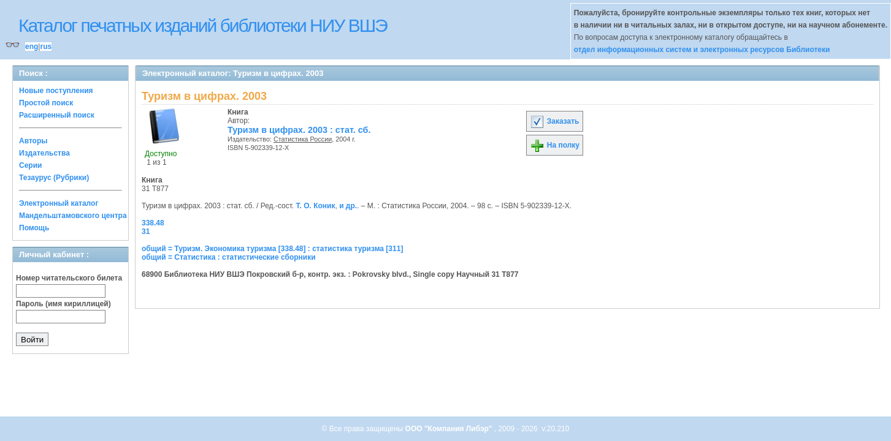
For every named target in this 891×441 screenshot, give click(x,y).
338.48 (153, 223)
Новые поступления (56, 90)
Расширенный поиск (56, 115)
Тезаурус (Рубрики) (54, 177)
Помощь (34, 228)
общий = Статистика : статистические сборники (229, 257)
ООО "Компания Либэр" (449, 428)
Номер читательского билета (69, 278)
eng (31, 46)
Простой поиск (46, 103)
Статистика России (302, 139)
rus (46, 46)
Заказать (554, 121)
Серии (30, 165)
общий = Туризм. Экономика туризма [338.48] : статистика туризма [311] (272, 248)
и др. (348, 206)
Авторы (33, 141)
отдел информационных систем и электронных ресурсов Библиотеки (702, 49)
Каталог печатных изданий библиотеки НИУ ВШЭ (202, 25)
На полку (554, 145)
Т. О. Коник (315, 206)
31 (146, 231)
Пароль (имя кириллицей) (63, 304)
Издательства (44, 153)
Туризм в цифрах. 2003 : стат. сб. (299, 130)
